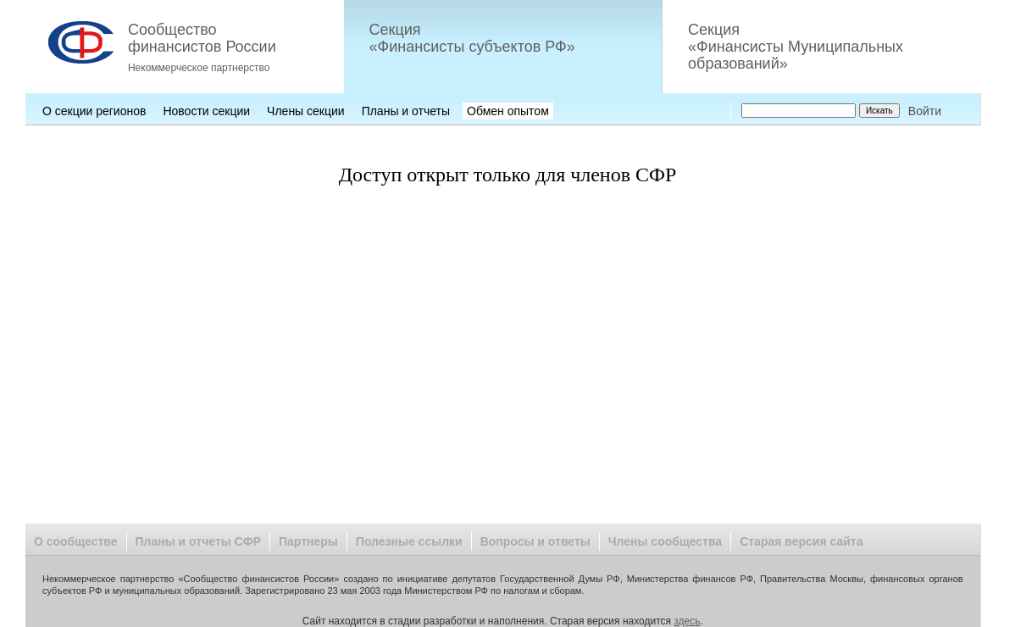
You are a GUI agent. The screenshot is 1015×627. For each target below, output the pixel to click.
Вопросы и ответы (535, 541)
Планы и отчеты (406, 111)
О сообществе (76, 541)
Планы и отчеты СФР (198, 541)
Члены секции (306, 111)
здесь (687, 621)
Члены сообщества (665, 541)
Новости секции (206, 111)
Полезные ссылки (409, 541)
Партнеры (308, 541)
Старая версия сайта (801, 541)
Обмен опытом (508, 111)
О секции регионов (94, 111)
